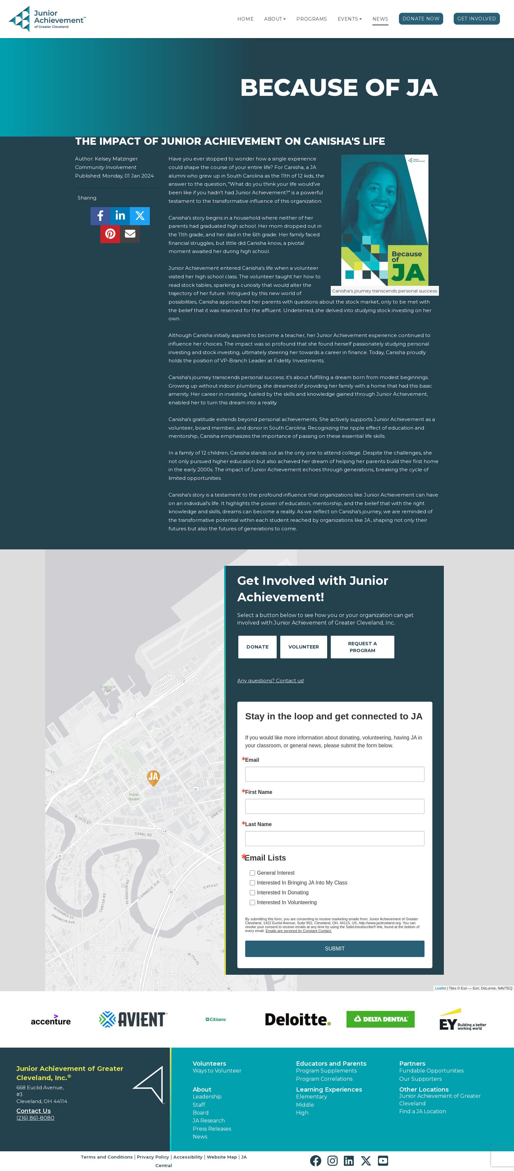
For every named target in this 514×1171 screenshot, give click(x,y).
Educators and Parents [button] (331, 1064)
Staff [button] (199, 1105)
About (273, 19)
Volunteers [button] (209, 1064)
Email (252, 760)
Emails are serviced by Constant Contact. (299, 931)
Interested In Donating (282, 892)
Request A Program (362, 647)
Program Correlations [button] (324, 1079)
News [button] (200, 1137)
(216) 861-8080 (35, 1118)
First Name (258, 792)
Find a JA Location (422, 1111)
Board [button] (201, 1113)
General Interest (276, 873)
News (380, 19)
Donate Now (421, 19)
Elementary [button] (311, 1097)
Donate (257, 647)
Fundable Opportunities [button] (431, 1071)
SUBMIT (335, 948)
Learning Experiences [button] (329, 1090)
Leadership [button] (207, 1097)
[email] (130, 236)
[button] (284, 19)
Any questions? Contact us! (270, 680)
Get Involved (476, 19)
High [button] (302, 1113)
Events (348, 19)
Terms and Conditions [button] (107, 1157)
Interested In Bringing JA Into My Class (302, 882)
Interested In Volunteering (287, 902)
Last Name (258, 824)
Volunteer (303, 647)
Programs (311, 19)
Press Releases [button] (212, 1129)
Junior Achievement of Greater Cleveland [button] (440, 1099)
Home (245, 19)
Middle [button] (305, 1105)
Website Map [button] (222, 1157)
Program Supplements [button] (326, 1071)
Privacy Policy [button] (153, 1157)
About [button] (202, 1090)
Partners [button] (412, 1064)
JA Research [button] (209, 1121)
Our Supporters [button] (420, 1079)
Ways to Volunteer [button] (217, 1071)
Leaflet (440, 988)
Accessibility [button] (188, 1157)
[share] (100, 218)
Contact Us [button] (33, 1111)
